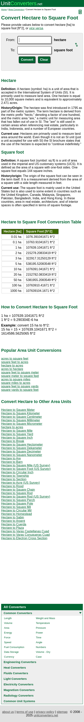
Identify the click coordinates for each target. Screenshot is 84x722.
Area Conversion (16, 9)
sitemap (62, 712)
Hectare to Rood (12, 486)
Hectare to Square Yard (17, 434)
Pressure (41, 627)
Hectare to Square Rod (17, 493)
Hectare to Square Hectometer (22, 444)
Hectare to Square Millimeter (20, 420)
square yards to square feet (20, 389)
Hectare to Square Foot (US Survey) (26, 468)
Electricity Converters (18, 684)
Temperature (43, 623)
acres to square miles (15, 379)
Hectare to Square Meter (18, 409)
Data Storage (11, 651)
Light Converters (15, 678)
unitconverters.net (46, 715)
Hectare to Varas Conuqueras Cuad (25, 534)
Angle (39, 642)
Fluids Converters (16, 673)
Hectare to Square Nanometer (21, 455)
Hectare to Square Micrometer (21, 423)
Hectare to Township (15, 475)
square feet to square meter (20, 372)
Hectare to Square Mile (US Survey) (25, 465)
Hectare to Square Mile (17, 430)
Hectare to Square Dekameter (21, 448)
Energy (8, 632)
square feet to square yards (20, 386)
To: (13, 50)
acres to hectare (12, 369)
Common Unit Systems (19, 701)
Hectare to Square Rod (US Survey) (25, 496)
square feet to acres (14, 362)
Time (38, 637)
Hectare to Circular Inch (17, 472)
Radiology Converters (19, 695)
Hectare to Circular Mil (16, 510)
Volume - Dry (43, 651)
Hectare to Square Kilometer (20, 413)
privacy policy (45, 712)
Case (39, 656)
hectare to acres (12, 365)
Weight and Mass (45, 618)
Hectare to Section (13, 479)
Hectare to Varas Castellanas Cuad (25, 531)
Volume (8, 623)
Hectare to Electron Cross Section (24, 538)
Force (7, 637)
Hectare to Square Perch (18, 500)
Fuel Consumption (14, 647)
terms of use (24, 712)
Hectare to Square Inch (17, 437)
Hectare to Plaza (12, 527)
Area (6, 627)
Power (39, 632)
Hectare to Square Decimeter (21, 451)
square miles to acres (15, 383)
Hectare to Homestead (16, 514)
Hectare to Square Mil (16, 507)
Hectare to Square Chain (18, 489)
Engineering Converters (20, 662)
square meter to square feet (20, 376)
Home (4, 9)
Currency (9, 656)
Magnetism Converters (19, 690)
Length (8, 618)
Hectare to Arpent (13, 521)
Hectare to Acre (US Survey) (20, 482)
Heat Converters (15, 667)
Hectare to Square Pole (17, 503)
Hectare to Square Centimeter (21, 416)
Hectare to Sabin (12, 517)
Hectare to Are (11, 458)
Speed (7, 642)
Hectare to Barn (12, 462)
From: (10, 40)
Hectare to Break (12, 441)
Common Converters (18, 613)
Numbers (41, 647)
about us (8, 712)
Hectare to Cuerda (13, 524)
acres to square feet (14, 358)
